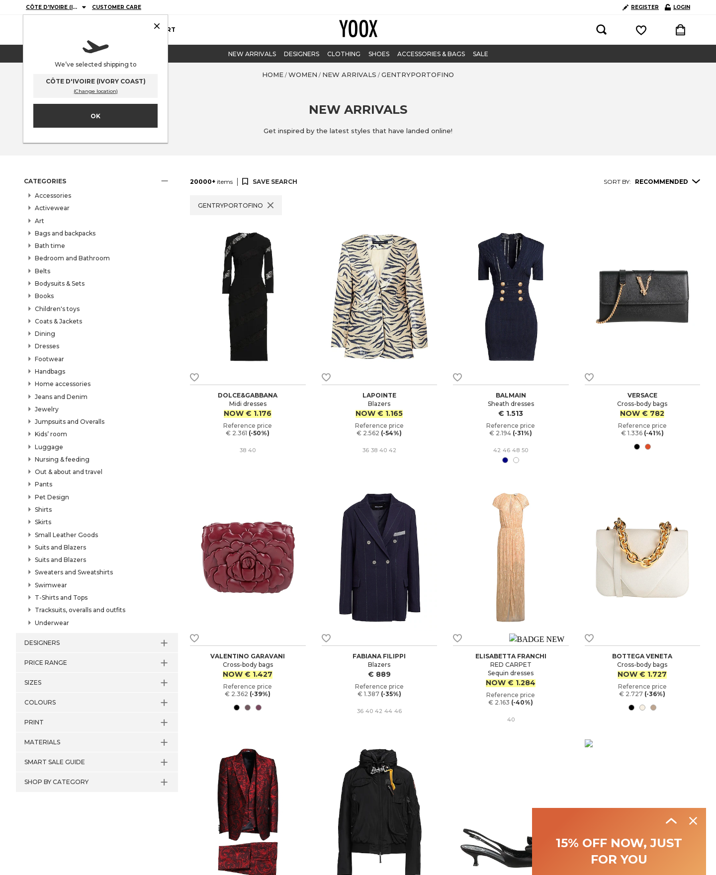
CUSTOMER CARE (116, 7)
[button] (97, 181)
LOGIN (677, 7)
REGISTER (641, 7)
